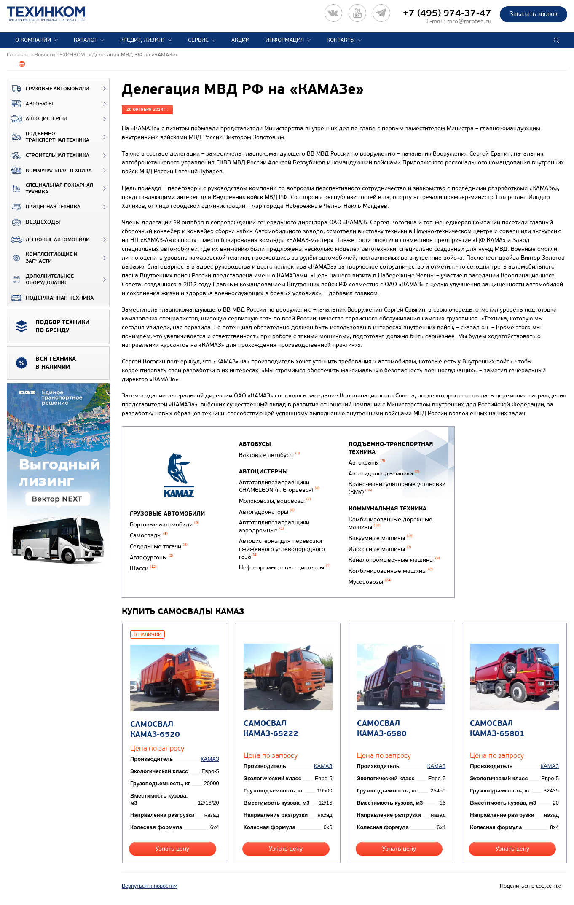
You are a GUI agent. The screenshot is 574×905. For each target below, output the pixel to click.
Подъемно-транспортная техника (48, 137)
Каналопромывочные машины (394, 560)
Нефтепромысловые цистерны (284, 567)
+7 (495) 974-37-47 (447, 13)
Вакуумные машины (381, 538)
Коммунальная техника (49, 170)
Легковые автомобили (48, 239)
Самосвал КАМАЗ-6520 (155, 729)
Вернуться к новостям (149, 886)
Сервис (198, 40)
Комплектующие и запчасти (42, 257)
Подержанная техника (50, 298)
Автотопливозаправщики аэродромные (274, 526)
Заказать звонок (534, 14)
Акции (240, 40)
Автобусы (30, 103)
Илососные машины (380, 549)
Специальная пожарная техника (50, 188)
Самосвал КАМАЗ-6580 (382, 728)
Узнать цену (172, 848)
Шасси (143, 568)
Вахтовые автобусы (269, 455)
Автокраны (367, 462)
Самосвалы (149, 535)
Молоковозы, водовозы (275, 501)
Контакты (341, 40)
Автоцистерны (37, 118)
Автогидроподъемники (384, 473)
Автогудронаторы (267, 512)
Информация (285, 40)
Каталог (85, 40)
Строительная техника (48, 155)
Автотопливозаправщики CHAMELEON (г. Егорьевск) (279, 486)
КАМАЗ (210, 759)
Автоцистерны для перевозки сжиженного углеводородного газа (282, 548)
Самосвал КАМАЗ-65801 (497, 728)
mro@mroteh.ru (469, 21)
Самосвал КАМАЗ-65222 (271, 728)
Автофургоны (151, 557)
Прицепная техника (43, 207)
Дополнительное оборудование (40, 279)
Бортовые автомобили (164, 524)
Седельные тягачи (159, 546)
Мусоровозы (370, 581)
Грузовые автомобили (48, 88)
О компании (33, 40)
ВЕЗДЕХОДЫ (33, 222)
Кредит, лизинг (142, 40)
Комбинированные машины (391, 571)
